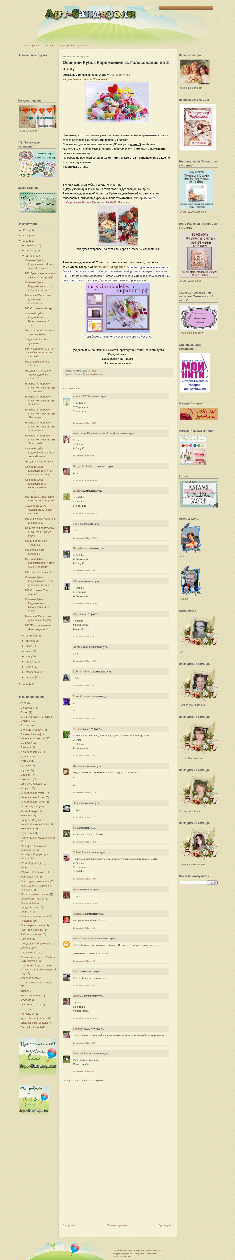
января (30, 677)
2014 (25, 230)
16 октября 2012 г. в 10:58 (84, 755)
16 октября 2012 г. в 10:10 (84, 603)
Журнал (25, 770)
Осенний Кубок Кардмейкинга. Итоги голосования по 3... (39, 286)
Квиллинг (26, 815)
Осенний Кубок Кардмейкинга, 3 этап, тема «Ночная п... (40, 452)
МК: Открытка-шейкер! (38, 308)
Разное (25, 938)
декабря (31, 245)
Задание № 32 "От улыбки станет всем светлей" (38, 509)
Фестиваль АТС (30, 1004)
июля (29, 645)
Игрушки (26, 788)
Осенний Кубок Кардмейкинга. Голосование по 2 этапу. (116, 65)
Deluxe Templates (148, 1253)
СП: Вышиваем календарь (37, 982)
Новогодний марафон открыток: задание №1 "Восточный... (40, 439)
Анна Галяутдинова (85, 938)
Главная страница (30, 45)
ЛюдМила (79, 548)
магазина (100, 267)
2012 (25, 240)
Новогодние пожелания (35, 881)
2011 (25, 683)
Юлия (76, 581)
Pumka (77, 971)
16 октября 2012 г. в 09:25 (84, 513)
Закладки (26, 779)
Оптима (78, 995)
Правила (50, 45)
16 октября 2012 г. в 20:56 (84, 1043)
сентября (31, 635)
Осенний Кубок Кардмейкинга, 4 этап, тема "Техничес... (40, 264)
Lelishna (78, 1028)
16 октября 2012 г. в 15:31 (84, 928)
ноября (30, 250)
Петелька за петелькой (34, 916)
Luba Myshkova (82, 671)
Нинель (77, 766)
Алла (76, 889)
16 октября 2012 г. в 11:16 (84, 792)
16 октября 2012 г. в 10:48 (84, 718)
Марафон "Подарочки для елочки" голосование (38, 299)
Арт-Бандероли (135, 1250)
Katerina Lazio (82, 1053)
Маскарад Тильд (31, 863)
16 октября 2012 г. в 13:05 (84, 879)
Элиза (76, 803)
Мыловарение (29, 876)
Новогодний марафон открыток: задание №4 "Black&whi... (40, 400)
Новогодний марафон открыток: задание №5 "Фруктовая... (40, 387)
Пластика (26, 920)
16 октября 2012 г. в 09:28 (84, 538)
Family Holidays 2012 (33, 1027)
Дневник (26, 765)
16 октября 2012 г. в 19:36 (84, 1018)
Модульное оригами (33, 872)
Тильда (25, 990)
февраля (31, 671)
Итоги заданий (29, 806)
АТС (23, 703)
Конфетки (26, 828)
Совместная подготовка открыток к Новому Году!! (39, 531)
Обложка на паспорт (33, 898)
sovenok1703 (81, 396)
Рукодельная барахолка (74, 45)
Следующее (69, 1225)
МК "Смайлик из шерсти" (40, 572)
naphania (78, 913)
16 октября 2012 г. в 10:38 (84, 685)
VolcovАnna (80, 852)
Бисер (24, 712)
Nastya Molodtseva (84, 466)
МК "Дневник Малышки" (39, 461)
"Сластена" (100, 79)
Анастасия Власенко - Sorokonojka (95, 433)
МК (22, 867)
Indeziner (127, 1256)
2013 (25, 235)
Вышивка (26, 742)
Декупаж (26, 756)
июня (29, 651)
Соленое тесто (30, 977)
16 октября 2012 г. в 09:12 (84, 455)
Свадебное (27, 947)
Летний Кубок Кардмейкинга (38, 837)
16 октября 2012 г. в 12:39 (84, 842)
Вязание (26, 747)
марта (29, 666)
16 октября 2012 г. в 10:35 (84, 661)
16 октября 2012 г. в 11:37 (84, 817)
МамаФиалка (81, 696)
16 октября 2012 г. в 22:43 (84, 1071)
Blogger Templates (121, 1253)
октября (30, 255)
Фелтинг (26, 999)
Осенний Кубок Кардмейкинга (89, 374)
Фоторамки (27, 1013)
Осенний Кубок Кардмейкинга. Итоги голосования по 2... (39, 470)
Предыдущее (166, 1225)
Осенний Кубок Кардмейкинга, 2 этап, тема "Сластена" (40, 563)
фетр (24, 1009)
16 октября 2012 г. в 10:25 (84, 636)
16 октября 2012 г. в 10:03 (84, 570)
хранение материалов (34, 1018)
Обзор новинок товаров (35, 894)
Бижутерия (27, 707)
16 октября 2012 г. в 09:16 (84, 480)
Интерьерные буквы (33, 792)
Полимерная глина (32, 925)
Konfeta (77, 490)
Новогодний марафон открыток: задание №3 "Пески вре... (40, 413)
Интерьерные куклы (33, 801)
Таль (76, 523)
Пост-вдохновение (32, 929)
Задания (26, 774)
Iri (74, 827)
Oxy (75, 614)
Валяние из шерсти (32, 729)
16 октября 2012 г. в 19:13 (84, 985)
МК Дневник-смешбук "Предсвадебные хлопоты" (38, 374)
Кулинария (27, 833)
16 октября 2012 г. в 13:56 (84, 903)
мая (28, 656)
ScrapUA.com (144, 198)
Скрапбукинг (28, 952)
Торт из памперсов (32, 995)
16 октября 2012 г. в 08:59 (84, 423)
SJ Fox (77, 728)
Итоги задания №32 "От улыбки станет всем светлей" (39, 352)
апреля (30, 661)
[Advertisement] (93, 1195)
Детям (24, 760)
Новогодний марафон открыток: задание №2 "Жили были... (40, 426)
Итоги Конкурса (30, 811)
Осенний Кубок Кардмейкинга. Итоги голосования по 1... (39, 581)
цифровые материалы (34, 1022)
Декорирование (30, 751)
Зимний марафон (31, 783)
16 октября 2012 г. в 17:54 (84, 961)
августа (30, 640)
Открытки (26, 911)
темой (88, 79)
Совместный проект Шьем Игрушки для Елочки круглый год (38, 969)
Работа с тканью (31, 934)
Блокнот (26, 725)
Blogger (157, 1250)
